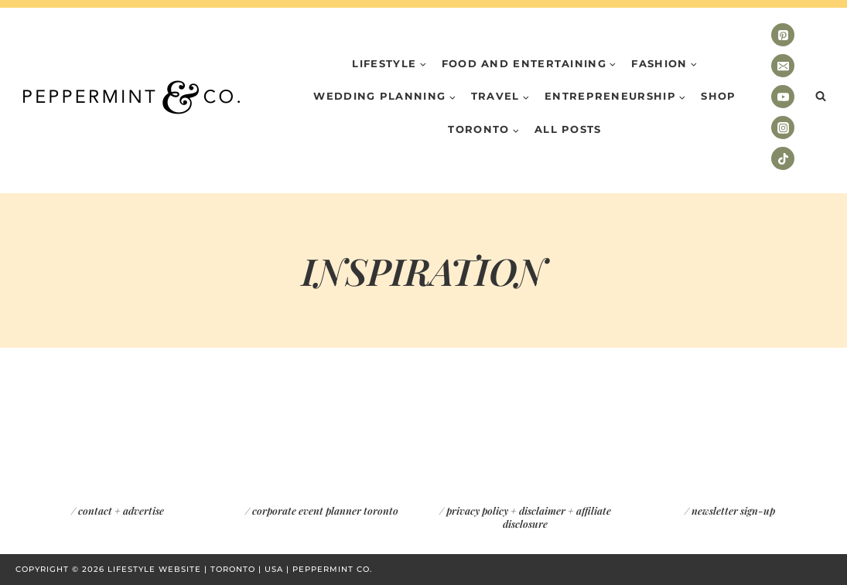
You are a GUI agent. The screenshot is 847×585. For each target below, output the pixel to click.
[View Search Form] (821, 96)
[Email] (782, 65)
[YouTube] (782, 96)
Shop (718, 96)
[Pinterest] (782, 34)
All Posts (568, 129)
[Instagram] (782, 127)
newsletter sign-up (733, 510)
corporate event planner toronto (325, 510)
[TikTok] (782, 158)
